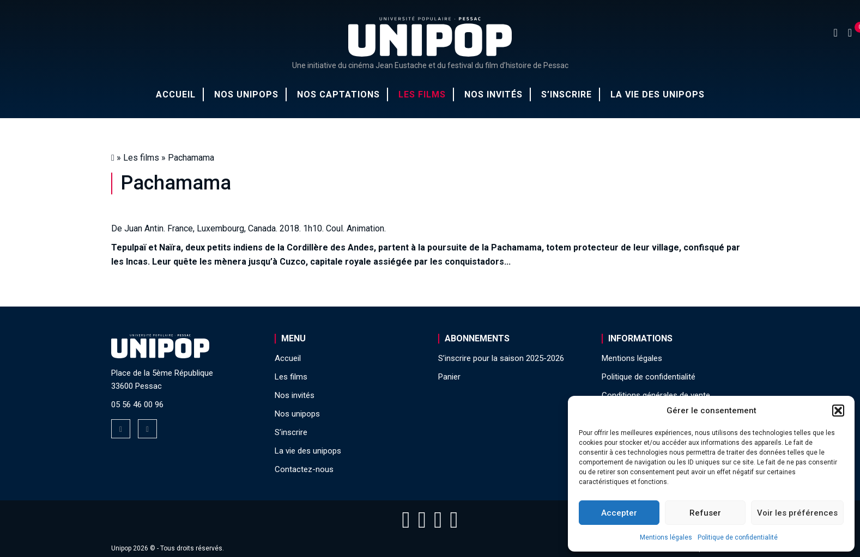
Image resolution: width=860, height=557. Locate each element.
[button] (838, 410)
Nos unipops (246, 94)
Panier (449, 377)
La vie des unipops (657, 94)
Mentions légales (666, 537)
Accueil (176, 94)
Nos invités (493, 94)
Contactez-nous (304, 469)
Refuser (705, 513)
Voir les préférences (797, 513)
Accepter (619, 513)
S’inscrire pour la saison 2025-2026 (501, 358)
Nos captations (338, 94)
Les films (422, 94)
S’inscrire (566, 94)
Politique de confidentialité (738, 537)
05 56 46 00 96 (137, 404)
